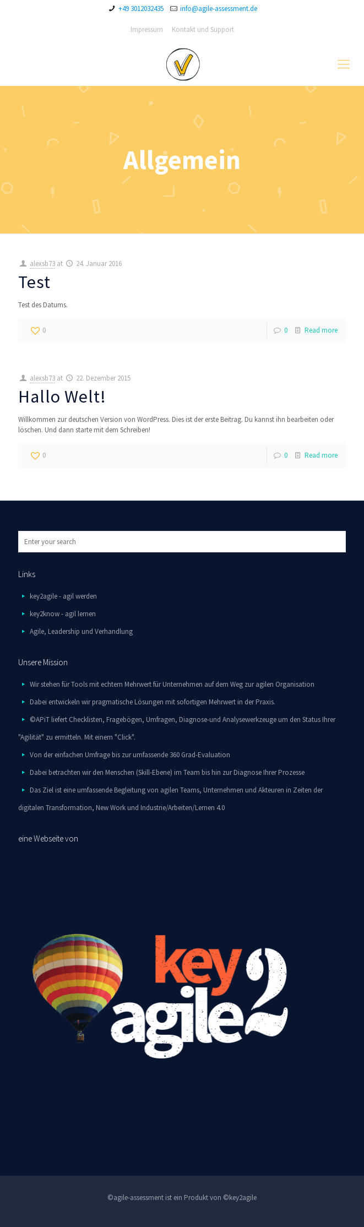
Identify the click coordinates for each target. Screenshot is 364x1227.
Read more (321, 330)
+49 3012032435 (141, 8)
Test (34, 282)
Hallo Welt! (62, 397)
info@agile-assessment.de (218, 8)
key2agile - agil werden (63, 596)
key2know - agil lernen (63, 613)
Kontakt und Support (203, 29)
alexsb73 (42, 263)
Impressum (147, 29)
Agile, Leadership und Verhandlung (81, 631)
